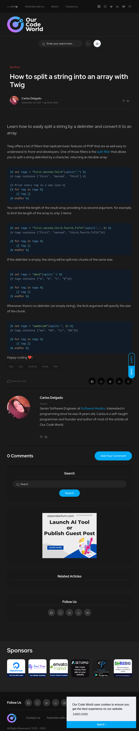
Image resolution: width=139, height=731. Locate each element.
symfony (32, 366)
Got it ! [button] (101, 724)
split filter (103, 152)
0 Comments (20, 456)
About (54, 6)
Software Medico (93, 408)
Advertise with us (34, 6)
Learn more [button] (80, 713)
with (12, 6)
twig (11, 366)
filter (56, 366)
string (45, 366)
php (21, 366)
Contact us (72, 6)
